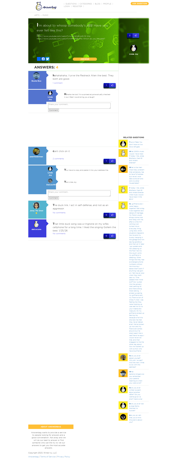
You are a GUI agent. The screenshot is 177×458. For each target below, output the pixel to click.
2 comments (58, 159)
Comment (53, 110)
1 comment (57, 83)
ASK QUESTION (139, 4)
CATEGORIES (86, 4)
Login (67, 6)
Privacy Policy (63, 457)
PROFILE (107, 4)
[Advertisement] (73, 130)
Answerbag (33, 457)
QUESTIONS (71, 4)
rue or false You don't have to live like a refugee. (136, 144)
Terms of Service (48, 457)
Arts (36, 15)
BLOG (97, 4)
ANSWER (85, 59)
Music (45, 15)
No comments (59, 213)
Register (77, 6)
